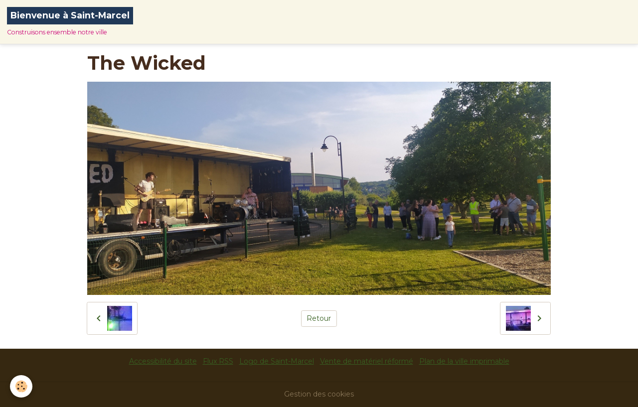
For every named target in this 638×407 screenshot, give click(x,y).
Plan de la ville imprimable (464, 361)
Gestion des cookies (319, 394)
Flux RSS (218, 361)
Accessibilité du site (163, 361)
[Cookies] (21, 386)
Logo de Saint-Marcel (276, 361)
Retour (319, 318)
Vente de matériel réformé (366, 361)
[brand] (70, 22)
